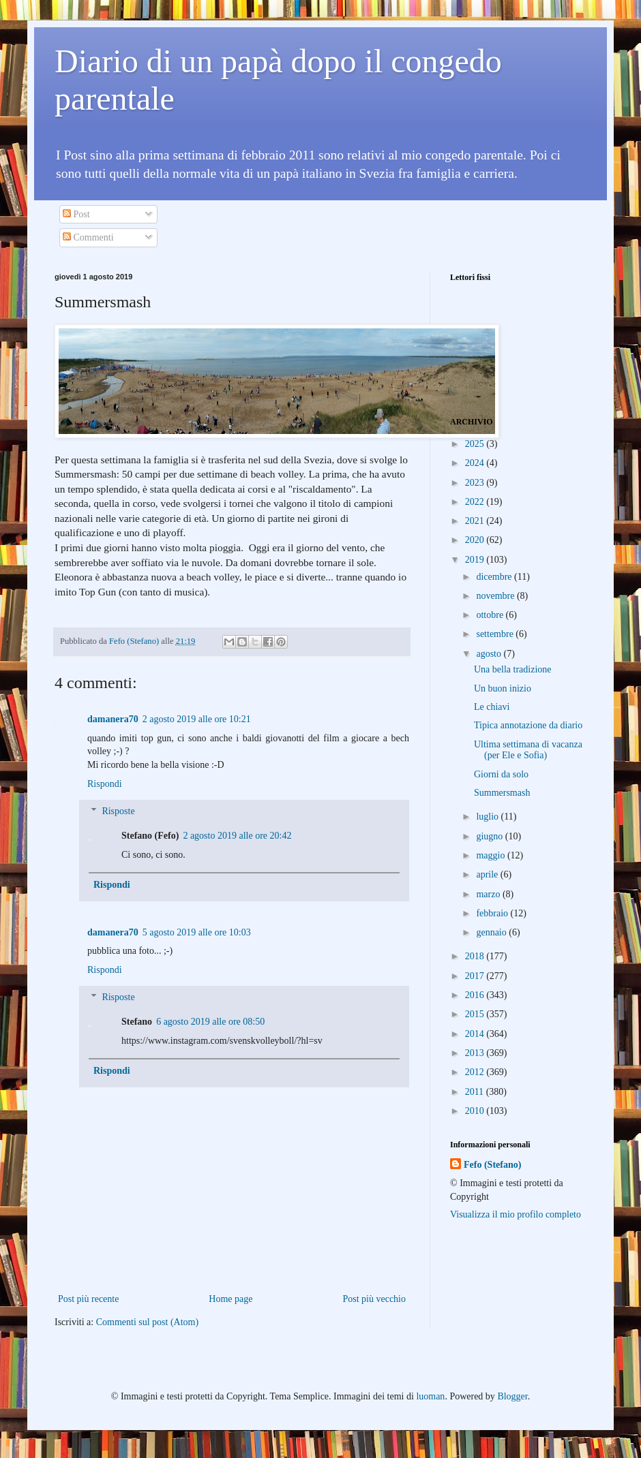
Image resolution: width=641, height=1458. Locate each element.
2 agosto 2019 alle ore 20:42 (237, 836)
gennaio (492, 932)
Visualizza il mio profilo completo (515, 1214)
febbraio (493, 913)
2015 (476, 1014)
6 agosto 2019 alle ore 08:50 (210, 1022)
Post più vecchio (374, 1299)
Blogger (512, 1396)
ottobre (490, 615)
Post (76, 214)
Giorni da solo (501, 774)
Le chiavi (491, 707)
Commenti (88, 237)
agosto (489, 654)
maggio (491, 855)
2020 (476, 540)
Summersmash (502, 793)
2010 (476, 1111)
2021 (476, 521)
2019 (476, 560)
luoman (430, 1396)
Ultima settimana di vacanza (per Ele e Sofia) (528, 750)
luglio (488, 816)
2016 (476, 995)
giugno (490, 836)
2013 (476, 1053)
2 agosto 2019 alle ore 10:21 (197, 719)
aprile (488, 874)
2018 (476, 956)
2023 (476, 483)
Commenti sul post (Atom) (147, 1322)
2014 (476, 1034)
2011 (475, 1092)
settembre (496, 634)
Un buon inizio (502, 688)
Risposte (118, 812)
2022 (476, 502)
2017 (476, 976)
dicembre (495, 577)
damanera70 (112, 719)
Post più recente (88, 1299)
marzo (489, 894)
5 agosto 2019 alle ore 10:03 (197, 932)
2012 (476, 1072)
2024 (476, 463)
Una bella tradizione (513, 669)
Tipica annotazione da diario (528, 725)
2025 (476, 444)
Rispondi (104, 784)
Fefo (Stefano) (492, 1165)
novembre (496, 596)
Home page (230, 1299)
